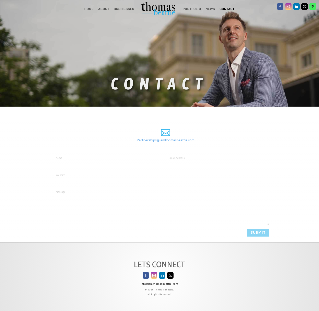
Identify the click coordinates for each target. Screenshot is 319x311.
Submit (258, 232)
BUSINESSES (124, 9)
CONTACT (227, 9)
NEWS (210, 9)
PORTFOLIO (192, 9)
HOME (89, 9)
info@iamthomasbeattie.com (159, 284)
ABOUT (103, 9)
